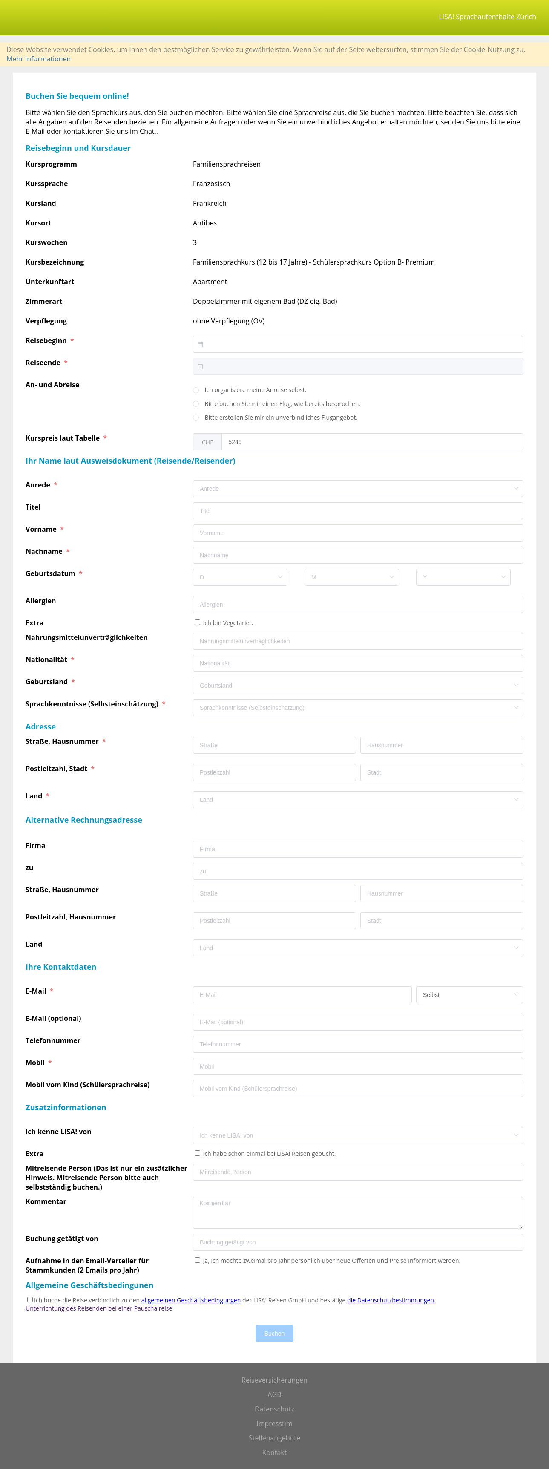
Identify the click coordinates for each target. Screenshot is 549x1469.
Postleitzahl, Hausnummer (72, 917)
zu (30, 867)
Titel (34, 507)
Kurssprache (47, 183)
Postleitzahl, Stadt (57, 768)
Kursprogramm (51, 164)
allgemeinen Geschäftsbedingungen (191, 1300)
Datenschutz (274, 1409)
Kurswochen (47, 242)
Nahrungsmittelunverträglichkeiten (87, 637)
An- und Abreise (53, 384)
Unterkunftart (50, 281)
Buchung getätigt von (63, 1238)
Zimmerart (44, 301)
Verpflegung (46, 320)
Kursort (38, 223)
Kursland (41, 203)
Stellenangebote (274, 1438)
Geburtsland (47, 681)
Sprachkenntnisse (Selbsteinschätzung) (93, 704)
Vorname (42, 529)
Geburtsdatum (51, 573)
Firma (36, 845)
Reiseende (44, 362)
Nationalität (47, 659)
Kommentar (47, 1201)
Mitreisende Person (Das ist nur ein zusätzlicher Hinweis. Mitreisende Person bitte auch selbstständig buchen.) (106, 1178)
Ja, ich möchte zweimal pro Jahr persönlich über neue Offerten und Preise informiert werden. (330, 1260)
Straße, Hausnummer (63, 741)
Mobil (36, 1062)
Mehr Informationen (38, 58)
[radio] (250, 390)
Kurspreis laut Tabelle (63, 438)
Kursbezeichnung (55, 262)
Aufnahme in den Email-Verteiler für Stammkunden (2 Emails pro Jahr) (87, 1265)
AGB (274, 1394)
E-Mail (37, 991)
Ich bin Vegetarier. (227, 623)
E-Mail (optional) (54, 1018)
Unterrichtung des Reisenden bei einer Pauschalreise (99, 1308)
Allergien (42, 600)
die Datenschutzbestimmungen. (391, 1300)
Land (35, 796)
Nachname (45, 551)
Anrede (39, 485)
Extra (36, 623)
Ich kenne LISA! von (59, 1131)
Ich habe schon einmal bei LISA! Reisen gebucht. (268, 1153)
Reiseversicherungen (274, 1380)
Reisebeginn (47, 340)
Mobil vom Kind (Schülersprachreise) (89, 1084)
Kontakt (274, 1452)
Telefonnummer (54, 1040)
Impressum (274, 1423)
